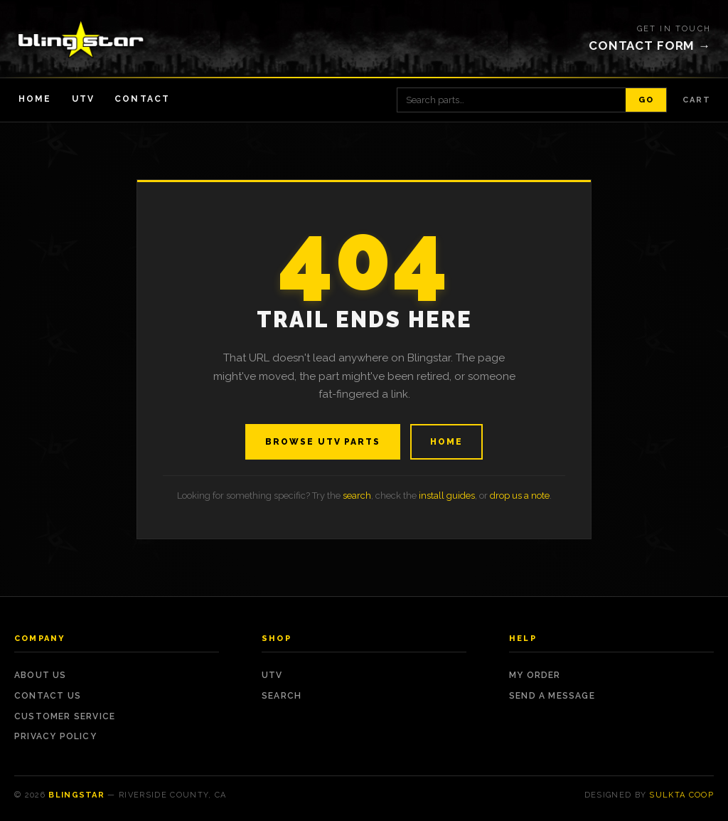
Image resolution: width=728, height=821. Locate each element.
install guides (447, 495)
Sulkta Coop (681, 795)
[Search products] (511, 100)
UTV (83, 99)
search (357, 495)
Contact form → (650, 45)
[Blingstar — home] (81, 39)
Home (35, 99)
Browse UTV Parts (322, 442)
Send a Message (552, 696)
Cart (696, 100)
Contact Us (47, 696)
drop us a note (520, 495)
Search (281, 696)
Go (645, 100)
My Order (535, 675)
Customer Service (64, 716)
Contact (142, 99)
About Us (40, 675)
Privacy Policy (55, 736)
